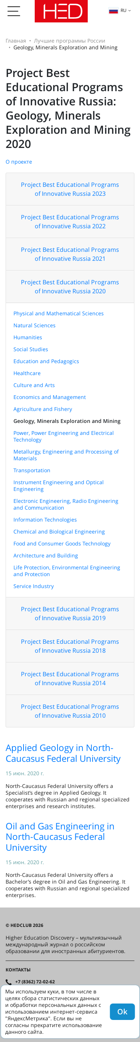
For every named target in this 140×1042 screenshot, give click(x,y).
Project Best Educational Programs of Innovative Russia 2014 (70, 678)
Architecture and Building (45, 555)
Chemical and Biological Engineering (59, 531)
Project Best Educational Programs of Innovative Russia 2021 (70, 254)
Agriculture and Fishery (42, 408)
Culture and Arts (34, 385)
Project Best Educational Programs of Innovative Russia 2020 (70, 286)
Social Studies (30, 349)
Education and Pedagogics (46, 361)
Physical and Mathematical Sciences (58, 313)
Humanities (27, 337)
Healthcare (27, 373)
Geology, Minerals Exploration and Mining (67, 420)
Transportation (31, 470)
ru (118, 10)
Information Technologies (45, 519)
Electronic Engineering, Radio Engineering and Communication (65, 504)
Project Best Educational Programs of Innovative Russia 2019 (70, 613)
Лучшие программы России (69, 40)
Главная (16, 40)
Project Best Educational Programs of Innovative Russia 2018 (70, 646)
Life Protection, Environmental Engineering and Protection (66, 571)
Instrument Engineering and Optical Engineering (58, 485)
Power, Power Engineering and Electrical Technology (63, 436)
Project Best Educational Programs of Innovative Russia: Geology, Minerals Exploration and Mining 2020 (68, 108)
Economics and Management (49, 397)
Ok (122, 1012)
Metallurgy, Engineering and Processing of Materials (66, 455)
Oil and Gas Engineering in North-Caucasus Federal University (60, 837)
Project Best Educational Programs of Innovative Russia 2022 (70, 221)
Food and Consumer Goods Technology (62, 543)
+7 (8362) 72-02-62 (35, 982)
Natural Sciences (34, 325)
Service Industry (33, 586)
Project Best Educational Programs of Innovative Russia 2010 (70, 711)
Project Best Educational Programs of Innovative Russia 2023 (70, 189)
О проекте (19, 161)
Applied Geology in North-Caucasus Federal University (63, 752)
